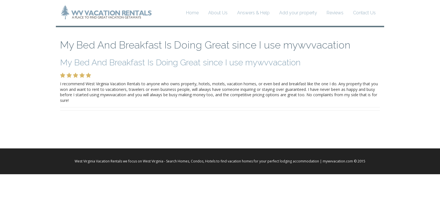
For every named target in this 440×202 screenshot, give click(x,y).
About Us (218, 12)
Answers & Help (253, 12)
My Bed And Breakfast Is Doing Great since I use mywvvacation (205, 45)
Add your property (298, 12)
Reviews (335, 12)
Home (192, 12)
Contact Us (364, 12)
